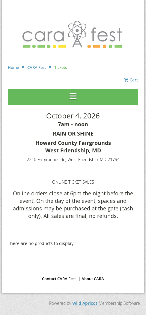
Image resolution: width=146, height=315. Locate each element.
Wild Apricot (84, 303)
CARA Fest (36, 67)
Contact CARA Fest (59, 278)
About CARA (93, 278)
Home (13, 67)
